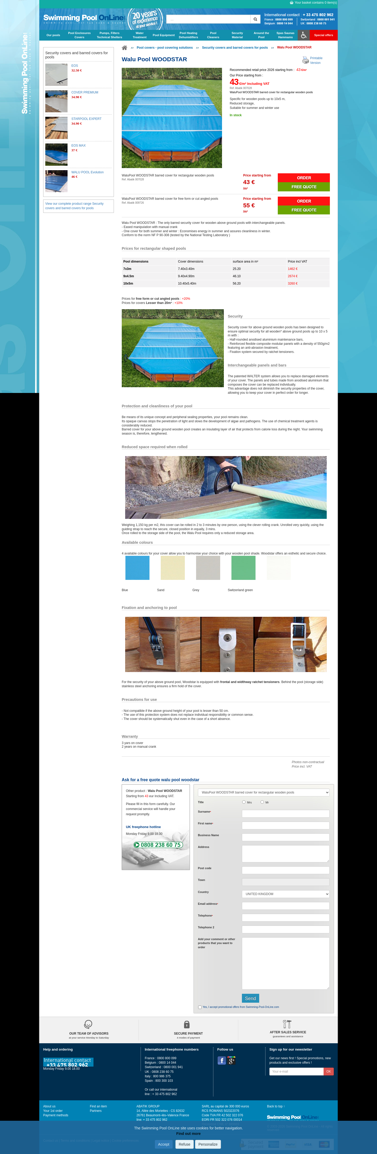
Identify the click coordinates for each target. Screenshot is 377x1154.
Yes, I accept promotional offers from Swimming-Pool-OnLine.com (241, 1007)
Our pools (53, 35)
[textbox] (286, 870)
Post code (205, 868)
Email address (208, 903)
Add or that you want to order (216, 943)
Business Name (208, 835)
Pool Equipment (164, 35)
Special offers (323, 35)
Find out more (188, 1133)
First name (205, 823)
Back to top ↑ (276, 1106)
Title (201, 802)
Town (201, 879)
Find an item (98, 1106)
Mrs (249, 802)
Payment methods (55, 1115)
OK (328, 1071)
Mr (267, 802)
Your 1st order (53, 1111)
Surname (204, 811)
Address (203, 846)
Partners (96, 1111)
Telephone (205, 915)
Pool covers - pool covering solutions (165, 47)
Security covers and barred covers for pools (235, 47)
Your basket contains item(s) (313, 2)
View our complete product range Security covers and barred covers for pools (74, 206)
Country (203, 892)
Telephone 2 (206, 927)
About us (49, 1106)
